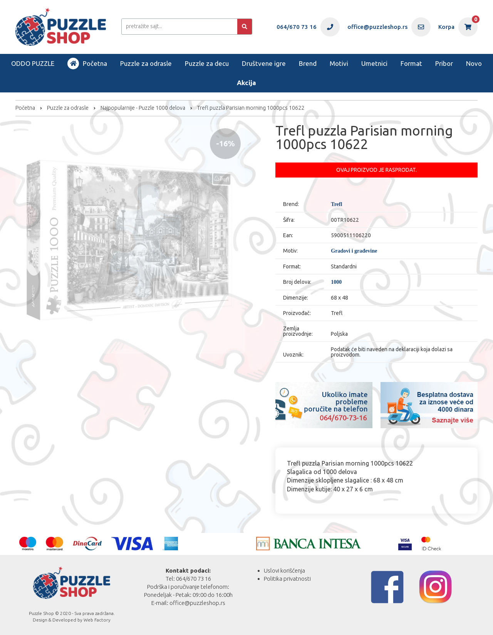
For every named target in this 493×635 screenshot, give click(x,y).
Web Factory (97, 619)
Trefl (336, 204)
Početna (87, 63)
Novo (474, 63)
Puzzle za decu (207, 63)
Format (411, 63)
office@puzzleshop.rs (197, 603)
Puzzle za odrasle (146, 63)
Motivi (339, 63)
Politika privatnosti (287, 578)
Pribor (444, 63)
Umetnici (374, 63)
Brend (308, 63)
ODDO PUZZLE (32, 63)
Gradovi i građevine (354, 251)
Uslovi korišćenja (284, 570)
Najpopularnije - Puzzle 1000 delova (143, 108)
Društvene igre (264, 63)
